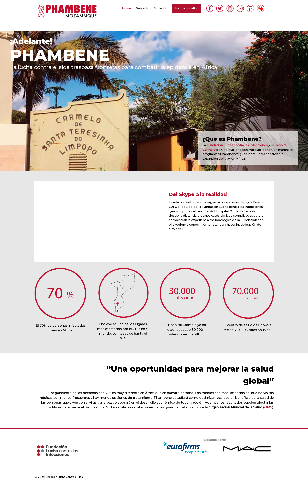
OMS (268, 407)
